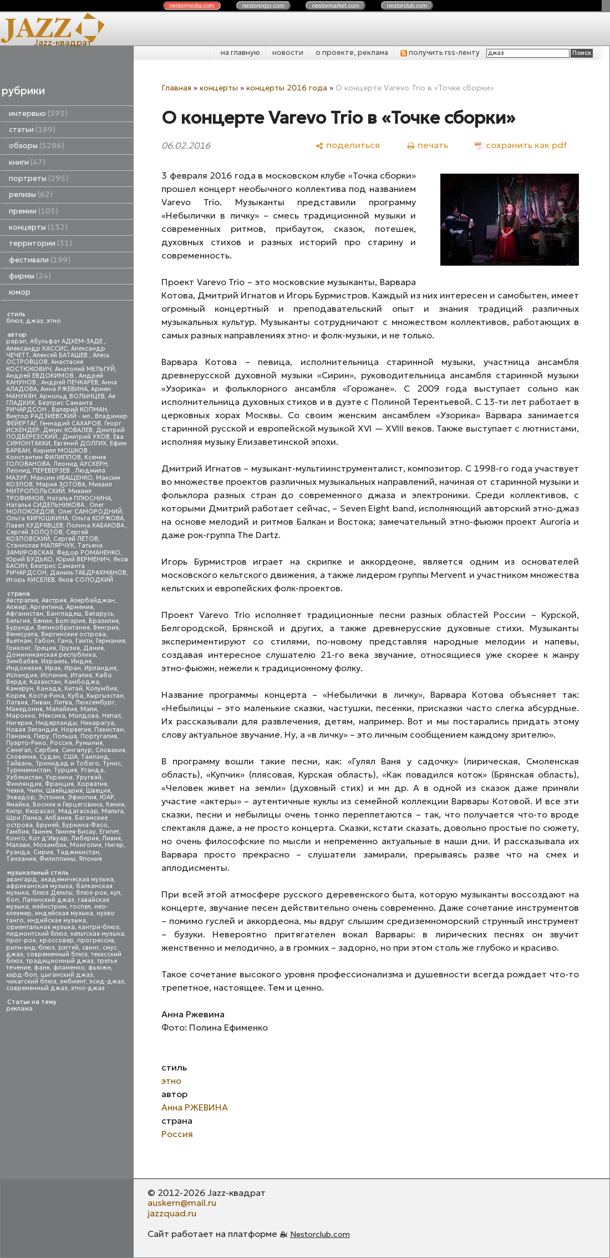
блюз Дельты (52, 892)
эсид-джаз (106, 981)
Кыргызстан (105, 695)
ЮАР (107, 797)
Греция (45, 648)
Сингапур (77, 750)
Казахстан (45, 682)
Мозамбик (50, 845)
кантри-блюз (98, 927)
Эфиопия (82, 797)
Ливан (40, 702)
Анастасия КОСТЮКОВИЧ (44, 365)
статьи (32, 129)
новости (287, 52)
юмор (19, 292)
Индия (81, 661)
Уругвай (88, 777)
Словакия (110, 750)
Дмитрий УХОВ (86, 436)
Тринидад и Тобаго (67, 763)
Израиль (54, 661)
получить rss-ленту (440, 52)
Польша (65, 736)
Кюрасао (40, 811)
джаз (34, 320)
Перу (41, 736)
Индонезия (24, 668)
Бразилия (104, 621)
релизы (31, 194)
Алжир (16, 607)
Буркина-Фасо (85, 825)
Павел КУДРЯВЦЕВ (34, 525)
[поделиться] (347, 145)
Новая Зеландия (32, 729)
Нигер (114, 845)
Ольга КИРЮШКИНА (37, 518)
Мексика (52, 715)
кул (115, 892)
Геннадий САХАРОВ (70, 423)
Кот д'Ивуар (48, 838)
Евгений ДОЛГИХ (80, 443)
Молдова (84, 715)
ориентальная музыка (40, 927)
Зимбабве (22, 661)
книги (27, 162)
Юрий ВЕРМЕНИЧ (83, 559)
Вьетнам (19, 641)
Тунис (112, 763)
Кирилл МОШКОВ (61, 450)
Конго (16, 838)
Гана (65, 641)
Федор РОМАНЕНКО (88, 552)
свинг (90, 947)
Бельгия (18, 621)
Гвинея (42, 831)
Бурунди (20, 627)
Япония (90, 859)
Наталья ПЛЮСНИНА (79, 498)
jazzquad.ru (172, 1213)
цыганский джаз (66, 974)
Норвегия (76, 729)
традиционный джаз (60, 961)
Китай (73, 688)
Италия (81, 675)
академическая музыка (77, 879)
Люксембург (95, 702)
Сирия (43, 852)
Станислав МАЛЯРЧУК (40, 545)
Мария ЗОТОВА (60, 484)
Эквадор (20, 797)
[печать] (427, 145)
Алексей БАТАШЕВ (61, 355)
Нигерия (19, 723)
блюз (14, 320)
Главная (176, 88)
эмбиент (73, 981)
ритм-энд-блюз (30, 947)
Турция (65, 770)
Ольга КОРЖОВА (98, 518)
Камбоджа (81, 682)
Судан (49, 756)
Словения (21, 756)
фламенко (69, 967)
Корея (16, 695)
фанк (42, 967)
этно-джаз (88, 988)
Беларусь (99, 613)
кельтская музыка (97, 933)
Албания (58, 817)
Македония (24, 709)
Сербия (46, 750)
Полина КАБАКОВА (96, 525)
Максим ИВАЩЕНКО (61, 477)
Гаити (84, 641)
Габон (44, 641)
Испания (53, 675)
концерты (38, 227)
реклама (19, 1008)
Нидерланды (56, 723)
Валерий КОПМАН (79, 409)
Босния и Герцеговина (68, 804)
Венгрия (106, 627)
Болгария (70, 621)
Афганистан (24, 613)
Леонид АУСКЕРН (80, 464)
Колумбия (101, 688)
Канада (49, 688)
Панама (18, 736)
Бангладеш (64, 613)
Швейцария (64, 790)
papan (16, 341)
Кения (115, 804)
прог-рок (21, 940)
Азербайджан (92, 600)
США (70, 756)
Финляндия (24, 784)
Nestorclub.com (320, 1234)
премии (33, 211)
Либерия (85, 838)
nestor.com (192, 5)
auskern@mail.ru (182, 1202)
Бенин (42, 621)
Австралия (22, 600)
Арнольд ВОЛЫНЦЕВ (72, 396)
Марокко (20, 715)
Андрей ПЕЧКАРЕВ (69, 382)
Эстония (51, 797)
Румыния (89, 743)
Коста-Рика (46, 695)
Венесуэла (22, 634)
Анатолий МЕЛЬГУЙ (85, 369)
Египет (109, 831)
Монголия (85, 845)
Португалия (98, 736)
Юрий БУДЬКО (29, 559)
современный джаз (37, 988)
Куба (75, 695)
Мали (88, 709)
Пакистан (109, 729)
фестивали (39, 260)
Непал (111, 715)
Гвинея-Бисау (75, 831)
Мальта (112, 811)
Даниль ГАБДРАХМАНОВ (88, 572)
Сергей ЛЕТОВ (75, 538)
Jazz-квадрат (63, 42)
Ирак (53, 668)
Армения (79, 607)
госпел (80, 906)
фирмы (30, 276)
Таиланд (95, 756)
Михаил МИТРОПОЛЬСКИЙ (59, 488)
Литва (63, 702)
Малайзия (61, 709)
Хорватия (92, 784)
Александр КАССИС (37, 348)
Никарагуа (97, 723)
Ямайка (17, 804)
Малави (18, 845)
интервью (38, 113)
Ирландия (100, 668)
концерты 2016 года (286, 88)
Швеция (98, 790)
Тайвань (19, 763)
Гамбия (17, 831)
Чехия (15, 790)
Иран (72, 668)
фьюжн (99, 967)
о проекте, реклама (352, 52)
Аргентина (46, 607)
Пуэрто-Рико (26, 743)
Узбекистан (24, 777)
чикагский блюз (31, 981)
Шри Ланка (24, 817)
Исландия (21, 675)
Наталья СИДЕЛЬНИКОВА (46, 505)
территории (40, 243)
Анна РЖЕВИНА (64, 389)
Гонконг (18, 648)
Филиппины (57, 859)
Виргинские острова (73, 634)
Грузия (69, 648)
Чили (35, 790)
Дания (93, 648)
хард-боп (21, 974)
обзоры (36, 145)
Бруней (47, 825)
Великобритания (63, 627)
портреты (38, 178)
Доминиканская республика (51, 654)
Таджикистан (78, 852)
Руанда (18, 852)
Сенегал (18, 750)
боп (12, 900)
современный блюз (57, 954)
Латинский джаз (48, 900)
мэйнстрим (49, 906)
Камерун (19, 688)
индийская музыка (56, 920)
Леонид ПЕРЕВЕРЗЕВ (39, 470)
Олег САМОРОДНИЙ (90, 511)
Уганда (92, 770)
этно (54, 320)
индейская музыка (64, 913)
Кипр (14, 811)
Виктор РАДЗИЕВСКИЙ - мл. (49, 416)
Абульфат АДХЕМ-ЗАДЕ (67, 341)
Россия (61, 743)
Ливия (111, 838)
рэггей (68, 947)
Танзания (21, 859)
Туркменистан (28, 770)
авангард (21, 879)
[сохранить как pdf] (520, 145)
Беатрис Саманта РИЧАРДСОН (49, 406)
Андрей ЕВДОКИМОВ (40, 375)
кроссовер (56, 940)
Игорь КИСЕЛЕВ (30, 580)
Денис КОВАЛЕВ (68, 430)
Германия (110, 641)
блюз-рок (91, 892)
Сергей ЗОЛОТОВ (34, 532)
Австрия (54, 600)
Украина (59, 777)
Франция (59, 784)
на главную (240, 52)
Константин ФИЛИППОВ (43, 457)
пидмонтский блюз (36, 933)
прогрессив (95, 940)
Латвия (17, 702)
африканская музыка (39, 886)
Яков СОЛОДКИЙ (85, 580)
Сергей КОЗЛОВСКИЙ (47, 535)
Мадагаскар (78, 811)
